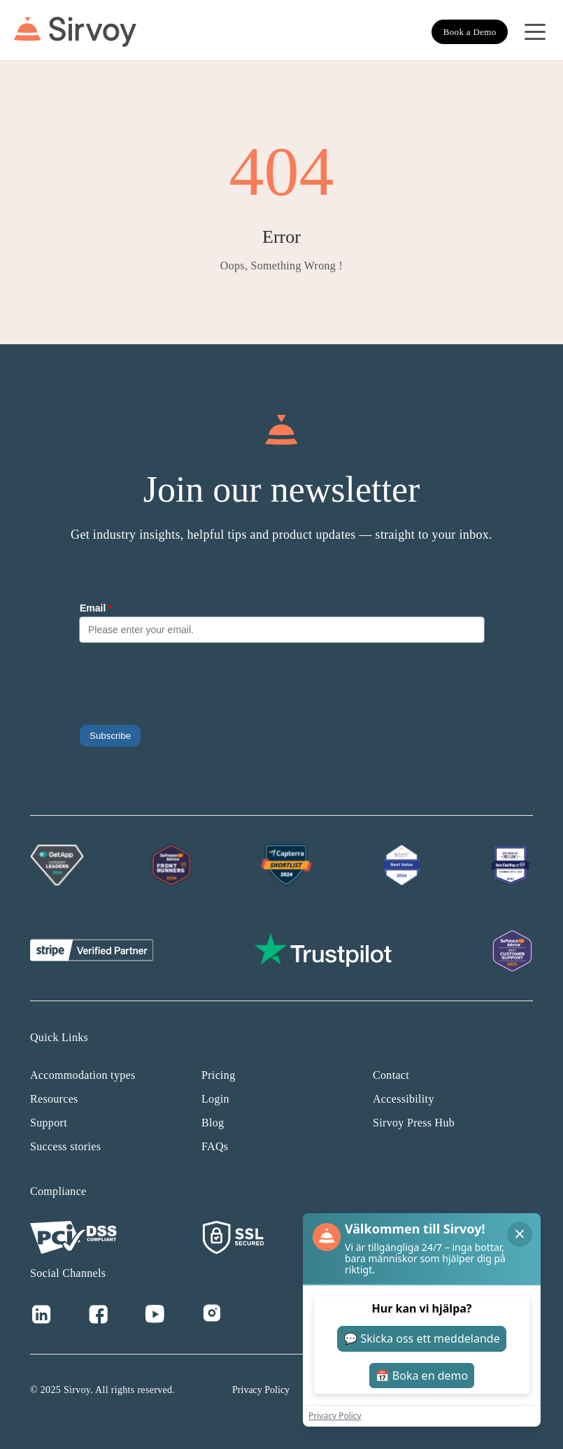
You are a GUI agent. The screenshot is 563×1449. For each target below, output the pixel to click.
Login (215, 1099)
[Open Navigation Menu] (535, 32)
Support (48, 1123)
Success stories (65, 1146)
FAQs (214, 1146)
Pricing (218, 1075)
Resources (54, 1099)
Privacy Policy (261, 1390)
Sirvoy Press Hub (414, 1123)
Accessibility (403, 1099)
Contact (391, 1075)
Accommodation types (83, 1075)
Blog (212, 1123)
